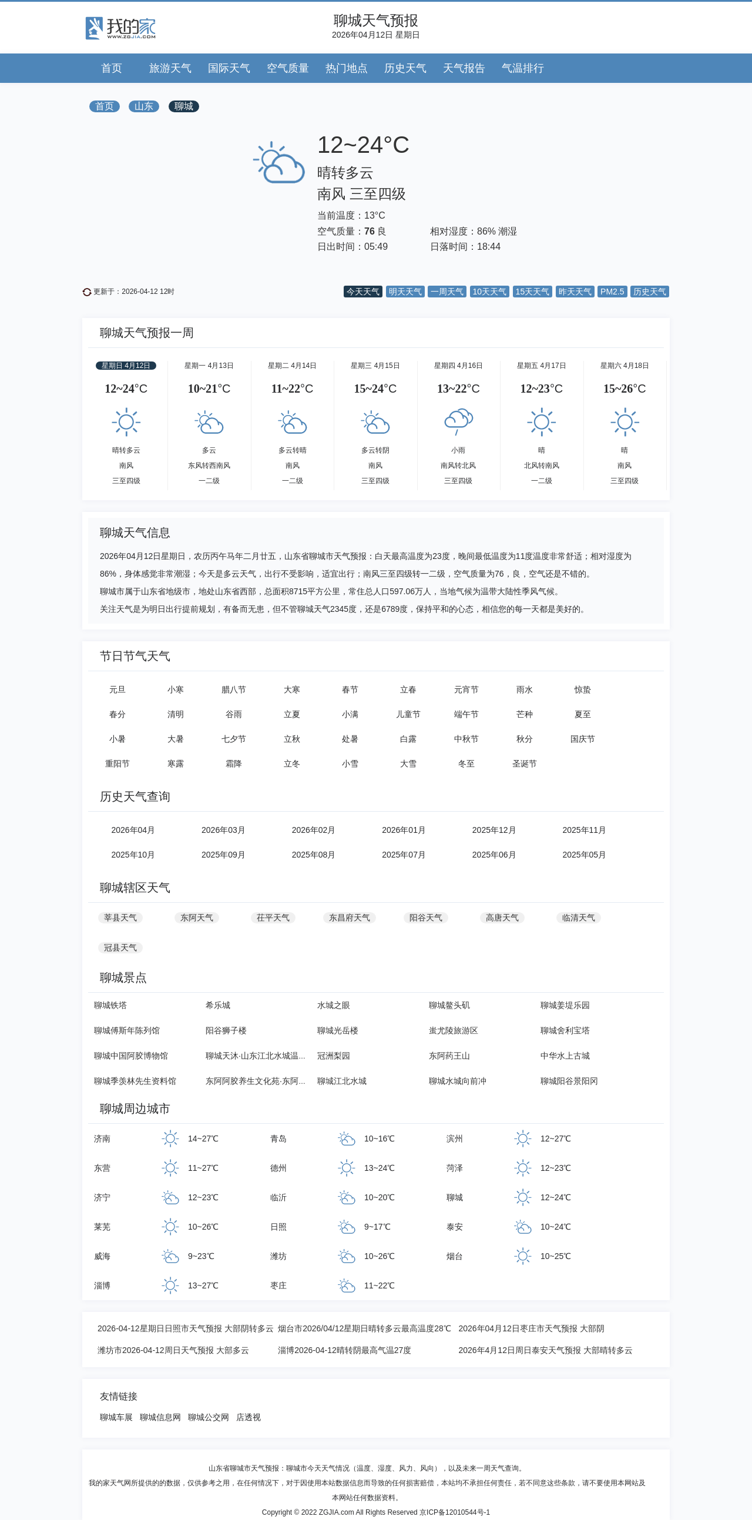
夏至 (583, 714)
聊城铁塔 (110, 1005)
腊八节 (233, 689)
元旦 (117, 689)
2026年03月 (224, 830)
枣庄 (278, 1285)
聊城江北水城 (342, 1081)
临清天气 (578, 917)
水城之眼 (333, 1005)
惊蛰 (583, 689)
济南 (102, 1138)
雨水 (524, 689)
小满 (350, 714)
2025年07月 (404, 854)
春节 (350, 689)
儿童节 (408, 714)
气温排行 (523, 68)
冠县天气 (120, 947)
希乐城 (218, 1005)
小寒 (175, 689)
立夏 (292, 714)
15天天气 (533, 291)
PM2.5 (612, 291)
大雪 (408, 763)
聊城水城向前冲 (457, 1081)
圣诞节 (524, 763)
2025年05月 (584, 854)
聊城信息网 (160, 1417)
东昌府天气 (349, 917)
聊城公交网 (208, 1417)
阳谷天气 (425, 917)
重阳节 (117, 763)
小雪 (350, 763)
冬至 (466, 763)
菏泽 (454, 1168)
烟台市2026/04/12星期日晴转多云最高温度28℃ (364, 1328)
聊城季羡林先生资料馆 (135, 1081)
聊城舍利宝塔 (565, 1030)
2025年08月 (314, 854)
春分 (117, 714)
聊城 (183, 106)
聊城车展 (116, 1417)
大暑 (175, 739)
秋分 (524, 739)
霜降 (234, 763)
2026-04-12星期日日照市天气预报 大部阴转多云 (186, 1328)
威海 (102, 1256)
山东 (144, 106)
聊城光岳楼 (337, 1030)
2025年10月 (133, 854)
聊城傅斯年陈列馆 (127, 1030)
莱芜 (102, 1226)
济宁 (102, 1197)
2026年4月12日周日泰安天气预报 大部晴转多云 (545, 1350)
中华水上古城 (565, 1055)
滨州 (454, 1138)
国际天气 (229, 68)
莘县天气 (120, 917)
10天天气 (490, 291)
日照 (278, 1226)
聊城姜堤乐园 (565, 1005)
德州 (278, 1168)
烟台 (454, 1256)
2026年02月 (314, 830)
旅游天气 (170, 68)
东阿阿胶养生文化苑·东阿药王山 (264, 1081)
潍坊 (278, 1256)
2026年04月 (133, 830)
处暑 (350, 739)
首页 (111, 68)
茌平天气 (273, 917)
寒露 (175, 763)
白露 (408, 739)
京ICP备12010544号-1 (454, 1512)
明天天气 (405, 291)
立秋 (292, 739)
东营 (102, 1168)
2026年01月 (404, 830)
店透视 (248, 1417)
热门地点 (346, 68)
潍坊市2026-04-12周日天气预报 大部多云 (173, 1350)
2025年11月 (584, 830)
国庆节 (582, 739)
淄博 (102, 1285)
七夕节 (233, 739)
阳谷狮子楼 (226, 1030)
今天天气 (363, 291)
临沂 (278, 1197)
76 (369, 231)
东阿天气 (196, 917)
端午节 (466, 714)
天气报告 (464, 68)
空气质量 (288, 68)
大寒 (292, 689)
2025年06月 (494, 854)
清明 (175, 714)
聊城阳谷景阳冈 (569, 1081)
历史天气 (405, 68)
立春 (408, 689)
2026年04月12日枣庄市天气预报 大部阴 (531, 1328)
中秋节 (466, 739)
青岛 (278, 1138)
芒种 (524, 714)
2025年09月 (224, 854)
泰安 (454, 1226)
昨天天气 (575, 291)
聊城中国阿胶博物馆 (131, 1055)
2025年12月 (494, 830)
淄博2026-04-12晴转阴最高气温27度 (344, 1350)
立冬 (292, 763)
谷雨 (234, 714)
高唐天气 (502, 917)
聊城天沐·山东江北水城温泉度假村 (268, 1055)
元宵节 (466, 689)
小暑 (117, 739)
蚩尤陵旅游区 (453, 1030)
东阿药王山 (449, 1055)
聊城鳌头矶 (449, 1005)
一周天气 (447, 291)
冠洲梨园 (333, 1055)
